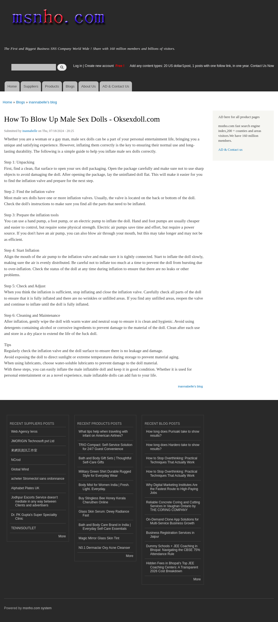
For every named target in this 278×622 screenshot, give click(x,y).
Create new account (100, 66)
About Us (88, 86)
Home (12, 86)
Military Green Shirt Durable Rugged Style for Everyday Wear (105, 473)
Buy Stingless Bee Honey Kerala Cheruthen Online (102, 500)
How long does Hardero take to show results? (173, 447)
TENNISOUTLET (23, 528)
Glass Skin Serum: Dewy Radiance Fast (104, 513)
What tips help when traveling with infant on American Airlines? (103, 433)
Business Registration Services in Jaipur (170, 534)
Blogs (70, 86)
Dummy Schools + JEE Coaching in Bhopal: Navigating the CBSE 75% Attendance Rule (173, 550)
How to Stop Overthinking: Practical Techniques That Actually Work (171, 460)
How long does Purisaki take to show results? (172, 433)
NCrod (16, 460)
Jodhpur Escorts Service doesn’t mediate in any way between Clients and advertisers (34, 501)
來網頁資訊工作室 (24, 450)
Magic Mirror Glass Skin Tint (99, 538)
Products (52, 86)
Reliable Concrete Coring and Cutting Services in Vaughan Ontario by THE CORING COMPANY (173, 506)
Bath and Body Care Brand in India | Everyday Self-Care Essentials (105, 527)
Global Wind (20, 469)
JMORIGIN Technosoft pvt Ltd (32, 441)
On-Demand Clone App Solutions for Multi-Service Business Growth (172, 521)
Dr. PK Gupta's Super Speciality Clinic (34, 517)
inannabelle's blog (43, 102)
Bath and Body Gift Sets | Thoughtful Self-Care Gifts (105, 460)
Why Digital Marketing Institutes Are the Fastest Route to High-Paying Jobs (172, 489)
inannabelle (29, 131)
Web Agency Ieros (24, 431)
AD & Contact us (230, 150)
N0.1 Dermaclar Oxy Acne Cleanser (104, 548)
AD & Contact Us (116, 86)
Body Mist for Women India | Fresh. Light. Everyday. (104, 487)
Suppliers (31, 86)
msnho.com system (37, 608)
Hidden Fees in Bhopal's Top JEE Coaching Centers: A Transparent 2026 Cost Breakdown (172, 567)
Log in (77, 66)
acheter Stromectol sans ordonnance (37, 479)
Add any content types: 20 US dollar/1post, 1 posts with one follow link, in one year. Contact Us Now (202, 66)
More (62, 536)
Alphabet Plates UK (25, 488)
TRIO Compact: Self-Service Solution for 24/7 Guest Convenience (105, 447)
